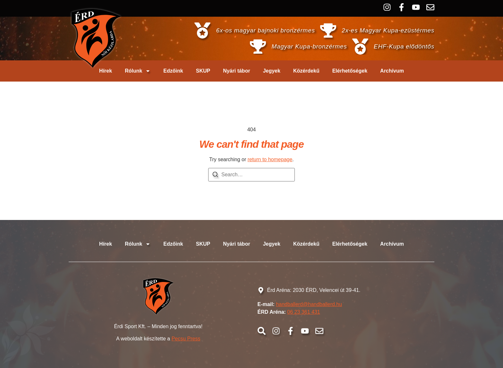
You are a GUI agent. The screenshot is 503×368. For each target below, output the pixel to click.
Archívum (392, 71)
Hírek (105, 71)
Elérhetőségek (349, 71)
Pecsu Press (186, 338)
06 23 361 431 (303, 312)
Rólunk (137, 71)
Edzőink (173, 71)
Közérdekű (306, 71)
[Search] (215, 175)
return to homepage (270, 159)
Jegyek (271, 71)
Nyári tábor (236, 71)
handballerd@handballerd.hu (309, 304)
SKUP (203, 71)
